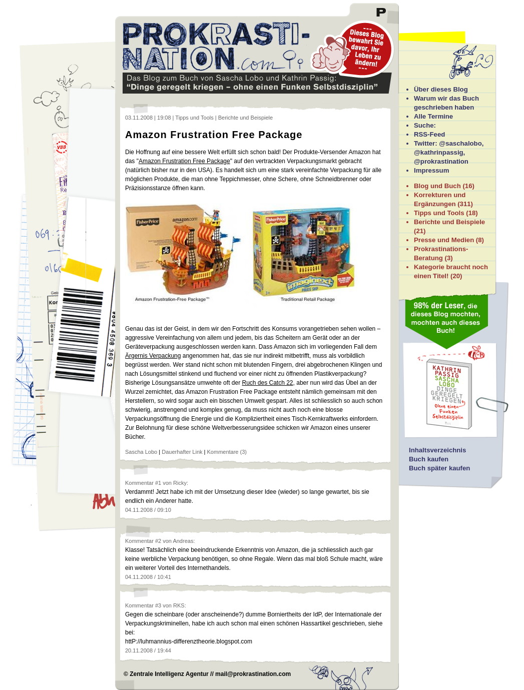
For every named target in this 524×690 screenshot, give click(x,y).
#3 (158, 605)
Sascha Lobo (141, 452)
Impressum (431, 170)
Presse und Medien (444, 240)
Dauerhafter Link (182, 452)
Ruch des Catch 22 (267, 382)
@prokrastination (441, 161)
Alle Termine (433, 116)
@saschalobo (460, 143)
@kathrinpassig (438, 152)
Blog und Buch (437, 186)
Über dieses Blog (441, 89)
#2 (158, 541)
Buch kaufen (428, 459)
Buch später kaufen (439, 468)
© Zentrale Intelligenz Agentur (166, 673)
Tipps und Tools (439, 213)
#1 (158, 483)
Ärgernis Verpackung (153, 355)
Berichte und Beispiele (449, 222)
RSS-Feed (429, 134)
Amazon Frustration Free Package (213, 134)
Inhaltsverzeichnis (437, 450)
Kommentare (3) (227, 452)
